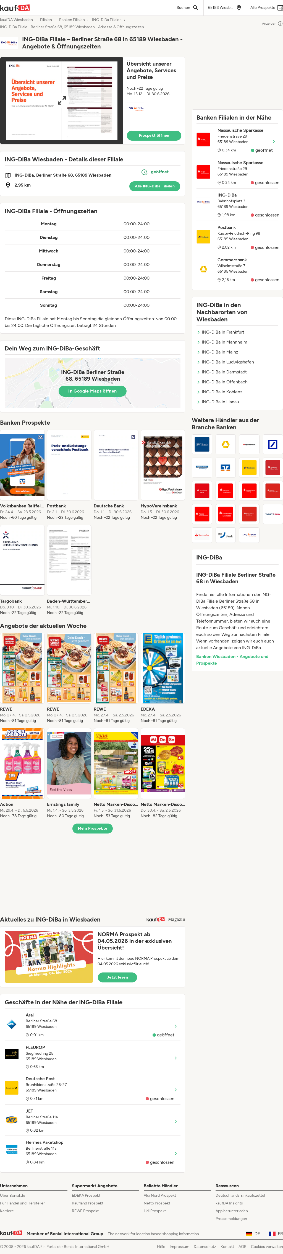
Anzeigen (272, 23)
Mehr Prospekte (93, 828)
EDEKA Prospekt (86, 1195)
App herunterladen (232, 1211)
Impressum (179, 1246)
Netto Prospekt (157, 1203)
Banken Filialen (72, 20)
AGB (243, 1246)
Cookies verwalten (267, 1246)
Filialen (46, 20)
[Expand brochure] (61, 100)
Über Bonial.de (12, 1195)
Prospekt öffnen (154, 135)
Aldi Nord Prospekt (160, 1195)
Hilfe (161, 1246)
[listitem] (22, 475)
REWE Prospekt (85, 1211)
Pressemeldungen (231, 1218)
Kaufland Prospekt (87, 1203)
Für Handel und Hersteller (22, 1203)
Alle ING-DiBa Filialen (155, 186)
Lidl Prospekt (155, 1211)
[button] (92, 101)
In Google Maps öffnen (92, 391)
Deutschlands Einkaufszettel (240, 1195)
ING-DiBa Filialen (107, 20)
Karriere (7, 1211)
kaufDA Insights (229, 1203)
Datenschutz (205, 1246)
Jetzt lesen (117, 977)
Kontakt (227, 1246)
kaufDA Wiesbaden (16, 20)
